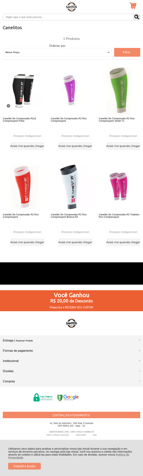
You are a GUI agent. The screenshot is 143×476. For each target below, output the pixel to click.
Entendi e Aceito (25, 466)
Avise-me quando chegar (27, 146)
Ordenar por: (57, 45)
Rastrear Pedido (24, 342)
